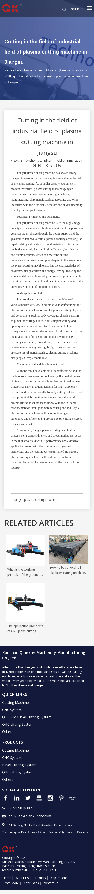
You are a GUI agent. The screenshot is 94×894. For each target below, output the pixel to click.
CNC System (12, 709)
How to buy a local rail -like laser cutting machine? (68, 570)
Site (58, 165)
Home (7, 878)
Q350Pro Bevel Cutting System (26, 717)
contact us (51, 883)
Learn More (11, 883)
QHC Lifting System (17, 724)
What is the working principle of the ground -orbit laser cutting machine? (24, 572)
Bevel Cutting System (19, 765)
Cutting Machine (15, 702)
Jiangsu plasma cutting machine (35, 500)
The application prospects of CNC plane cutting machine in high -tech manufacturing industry (25, 629)
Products (39, 878)
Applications (59, 878)
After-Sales (31, 883)
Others (7, 731)
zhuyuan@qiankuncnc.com (30, 816)
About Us (22, 878)
